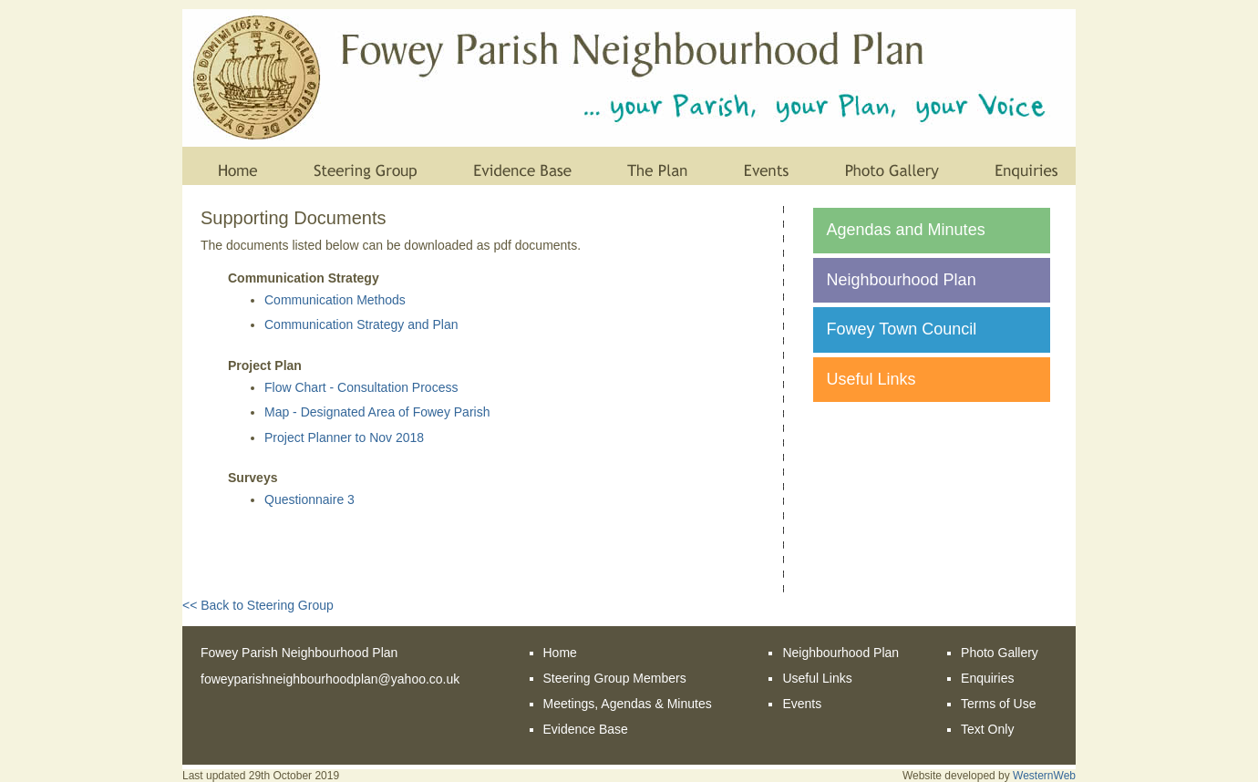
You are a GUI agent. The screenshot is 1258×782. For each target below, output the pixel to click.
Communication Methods (335, 300)
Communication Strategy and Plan (361, 324)
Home (560, 652)
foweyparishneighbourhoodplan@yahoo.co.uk (330, 679)
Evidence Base (585, 729)
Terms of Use (998, 703)
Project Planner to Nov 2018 (344, 437)
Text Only (987, 729)
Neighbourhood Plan (901, 280)
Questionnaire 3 (309, 499)
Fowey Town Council (902, 329)
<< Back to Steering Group (258, 605)
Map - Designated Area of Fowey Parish (377, 412)
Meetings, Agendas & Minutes (627, 703)
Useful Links (871, 379)
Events (801, 703)
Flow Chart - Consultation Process (361, 387)
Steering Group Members (614, 678)
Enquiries (987, 678)
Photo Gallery (999, 652)
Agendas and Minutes (906, 230)
